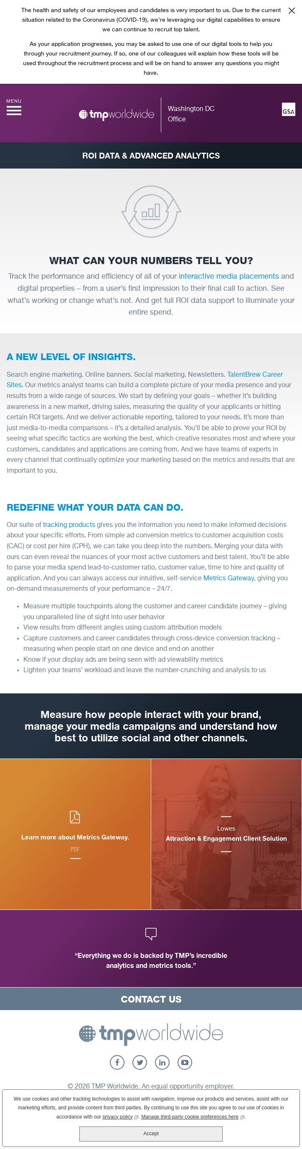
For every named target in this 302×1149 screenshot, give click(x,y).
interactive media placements (229, 276)
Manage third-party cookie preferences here (192, 1116)
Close (291, 10)
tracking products (69, 525)
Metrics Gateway (228, 578)
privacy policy (120, 1116)
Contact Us (151, 999)
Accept (151, 1133)
